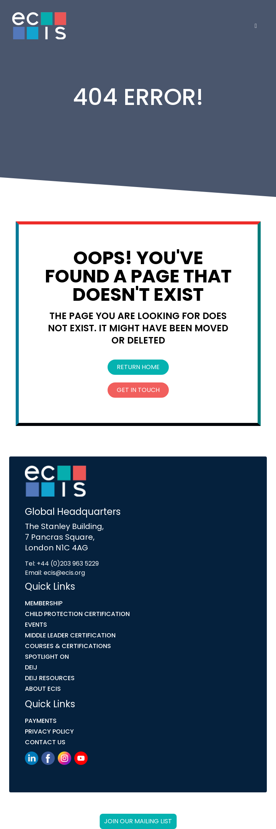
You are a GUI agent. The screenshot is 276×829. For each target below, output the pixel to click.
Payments (41, 720)
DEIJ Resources (50, 678)
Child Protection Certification (77, 614)
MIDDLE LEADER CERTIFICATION (70, 635)
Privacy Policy (49, 731)
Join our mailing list (138, 821)
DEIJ (31, 667)
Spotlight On (47, 656)
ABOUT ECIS (43, 688)
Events (36, 624)
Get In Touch (138, 389)
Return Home (138, 367)
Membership (43, 603)
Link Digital (154, 809)
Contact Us (45, 742)
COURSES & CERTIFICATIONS (68, 646)
